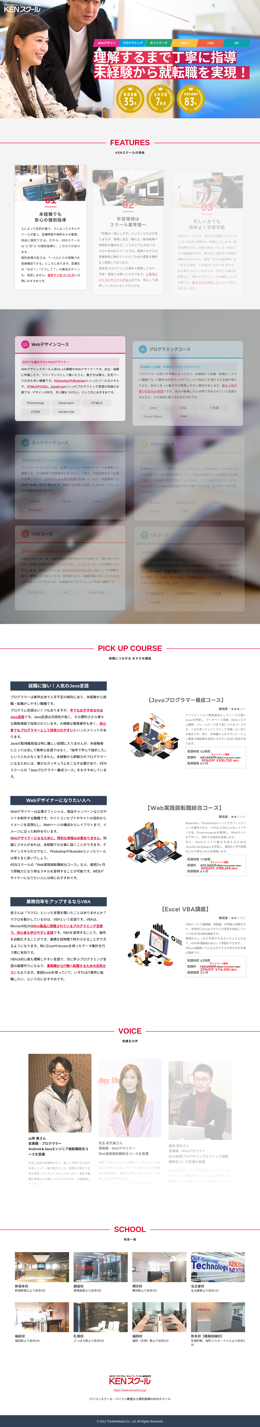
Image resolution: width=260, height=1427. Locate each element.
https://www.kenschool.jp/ (130, 1389)
